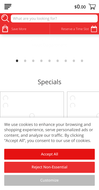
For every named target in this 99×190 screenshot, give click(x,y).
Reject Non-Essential (49, 167)
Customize (49, 180)
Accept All (49, 154)
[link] (49, 45)
